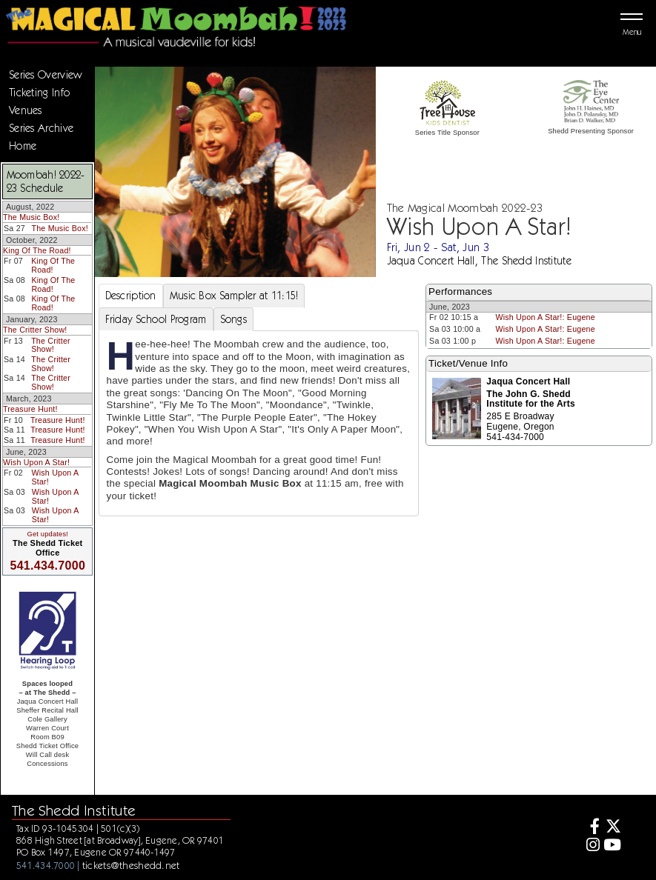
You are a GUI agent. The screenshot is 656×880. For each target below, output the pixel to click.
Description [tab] (130, 295)
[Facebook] (590, 828)
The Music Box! (31, 217)
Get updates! (47, 534)
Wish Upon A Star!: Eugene (544, 317)
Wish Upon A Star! (36, 462)
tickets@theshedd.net (131, 865)
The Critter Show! (35, 329)
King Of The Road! (37, 250)
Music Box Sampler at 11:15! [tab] (234, 295)
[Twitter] (612, 828)
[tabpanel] (259, 423)
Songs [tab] (233, 319)
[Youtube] (612, 846)
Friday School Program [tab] (156, 319)
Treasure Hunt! (30, 408)
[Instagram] (590, 846)
